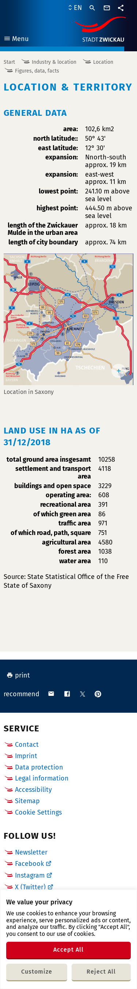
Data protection (39, 767)
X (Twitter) (30, 887)
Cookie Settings (38, 812)
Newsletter (31, 852)
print (18, 675)
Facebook (29, 864)
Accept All (68, 949)
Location (103, 62)
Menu (15, 40)
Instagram (30, 875)
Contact (27, 745)
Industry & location (54, 62)
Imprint (26, 756)
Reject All (101, 971)
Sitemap (27, 801)
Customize (36, 971)
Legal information (42, 778)
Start (9, 62)
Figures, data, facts (37, 71)
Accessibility (33, 790)
